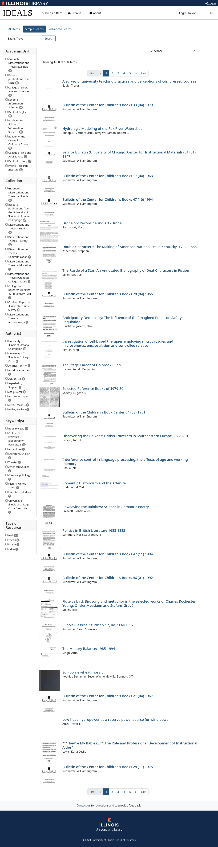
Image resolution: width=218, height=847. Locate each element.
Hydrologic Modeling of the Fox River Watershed (102, 128)
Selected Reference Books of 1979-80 (92, 388)
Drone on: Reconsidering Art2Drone (92, 223)
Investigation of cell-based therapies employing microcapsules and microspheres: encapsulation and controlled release (117, 343)
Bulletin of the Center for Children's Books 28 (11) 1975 (107, 766)
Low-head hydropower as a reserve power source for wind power (116, 719)
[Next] (136, 73)
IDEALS (18, 13)
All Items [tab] (14, 29)
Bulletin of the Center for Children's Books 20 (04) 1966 (107, 294)
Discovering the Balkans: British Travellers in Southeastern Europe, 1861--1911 (127, 435)
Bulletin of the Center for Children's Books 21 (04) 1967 (107, 696)
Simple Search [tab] (34, 29)
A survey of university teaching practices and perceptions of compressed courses (129, 81)
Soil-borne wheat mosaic (82, 672)
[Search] (192, 13)
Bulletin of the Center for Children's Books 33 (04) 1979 (107, 105)
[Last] (144, 73)
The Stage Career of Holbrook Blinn (91, 365)
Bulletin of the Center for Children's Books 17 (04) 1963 (107, 175)
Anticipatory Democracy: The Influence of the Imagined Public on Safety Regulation (122, 319)
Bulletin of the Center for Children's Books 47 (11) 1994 (107, 554)
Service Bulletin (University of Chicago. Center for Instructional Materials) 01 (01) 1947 (129, 154)
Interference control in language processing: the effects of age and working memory (125, 461)
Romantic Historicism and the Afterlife (94, 483)
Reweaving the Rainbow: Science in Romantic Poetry (105, 506)
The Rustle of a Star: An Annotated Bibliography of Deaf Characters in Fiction (125, 270)
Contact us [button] (83, 805)
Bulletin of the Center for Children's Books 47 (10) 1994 (107, 199)
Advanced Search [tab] (60, 29)
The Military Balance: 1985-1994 (88, 648)
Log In (210, 3)
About (95, 13)
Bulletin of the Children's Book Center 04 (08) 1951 (103, 412)
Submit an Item (50, 13)
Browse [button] (75, 13)
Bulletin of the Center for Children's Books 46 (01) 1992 (107, 577)
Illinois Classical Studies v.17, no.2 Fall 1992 (98, 625)
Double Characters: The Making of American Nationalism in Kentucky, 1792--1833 (129, 246)
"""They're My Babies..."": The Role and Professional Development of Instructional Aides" (129, 745)
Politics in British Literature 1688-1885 (93, 530)
